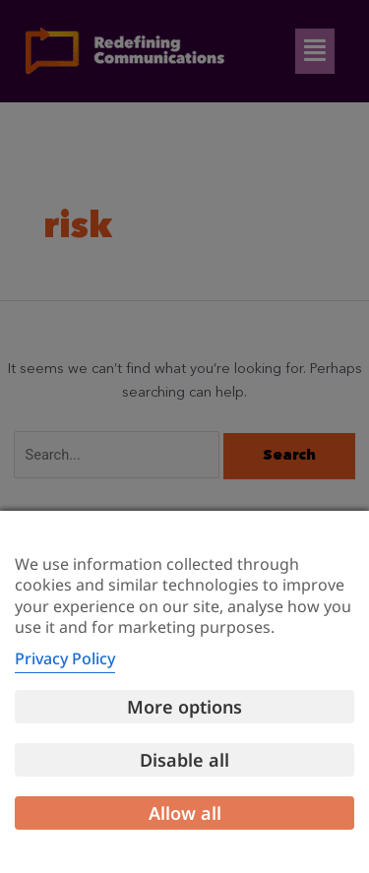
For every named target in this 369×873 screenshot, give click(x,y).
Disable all (184, 760)
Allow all (185, 813)
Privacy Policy (65, 658)
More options (184, 706)
